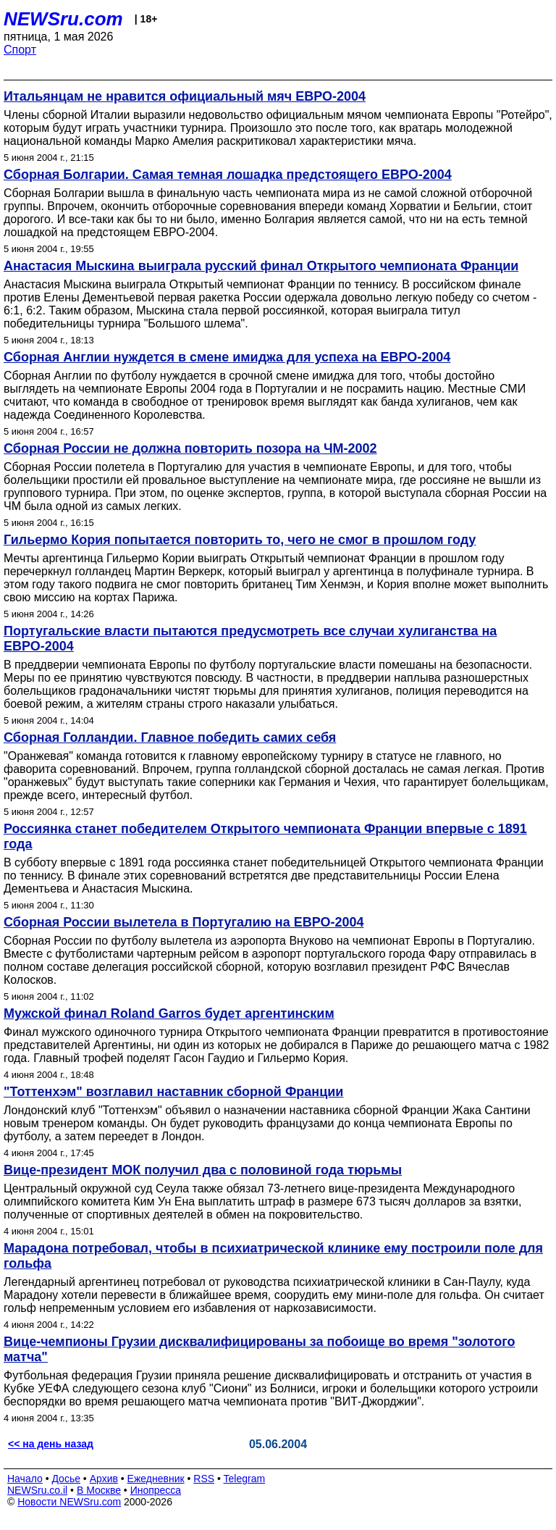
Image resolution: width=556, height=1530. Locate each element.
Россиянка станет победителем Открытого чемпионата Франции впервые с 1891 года (265, 836)
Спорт (20, 49)
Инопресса (156, 1490)
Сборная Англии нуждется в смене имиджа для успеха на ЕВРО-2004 (227, 357)
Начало (25, 1478)
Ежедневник (156, 1478)
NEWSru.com (63, 19)
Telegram (245, 1478)
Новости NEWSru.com (69, 1502)
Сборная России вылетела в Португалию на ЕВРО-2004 (184, 922)
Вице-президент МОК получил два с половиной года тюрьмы (203, 1170)
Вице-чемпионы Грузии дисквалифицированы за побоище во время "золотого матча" (259, 1349)
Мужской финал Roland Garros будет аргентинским (169, 1013)
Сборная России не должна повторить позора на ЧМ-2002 (190, 448)
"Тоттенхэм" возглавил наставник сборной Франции (173, 1091)
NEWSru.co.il (37, 1490)
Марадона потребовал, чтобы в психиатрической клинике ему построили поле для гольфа (273, 1256)
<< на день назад (50, 1444)
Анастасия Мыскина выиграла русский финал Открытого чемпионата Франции (261, 266)
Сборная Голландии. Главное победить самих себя (170, 737)
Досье (65, 1478)
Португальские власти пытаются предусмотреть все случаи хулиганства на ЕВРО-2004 (250, 638)
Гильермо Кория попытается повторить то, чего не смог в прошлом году (240, 539)
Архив (104, 1478)
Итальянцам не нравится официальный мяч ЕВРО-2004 (185, 96)
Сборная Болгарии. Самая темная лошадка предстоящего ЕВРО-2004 (228, 174)
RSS (203, 1478)
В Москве (99, 1490)
